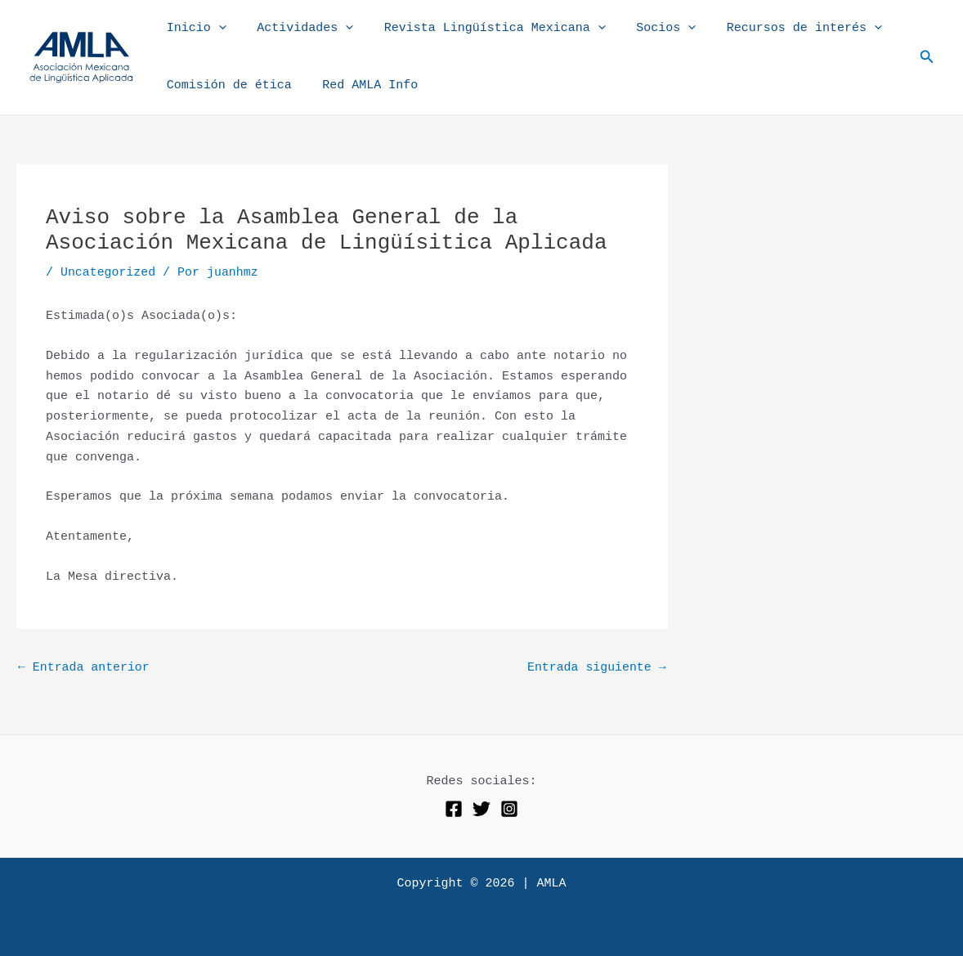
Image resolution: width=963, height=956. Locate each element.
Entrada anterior (84, 668)
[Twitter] (481, 810)
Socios (644, 28)
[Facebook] (454, 810)
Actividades (296, 28)
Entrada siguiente (596, 668)
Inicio (193, 28)
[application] (215, 28)
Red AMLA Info (361, 85)
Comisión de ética (226, 85)
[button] (927, 57)
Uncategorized (108, 273)
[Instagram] (509, 810)
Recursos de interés (776, 28)
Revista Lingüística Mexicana (479, 28)
